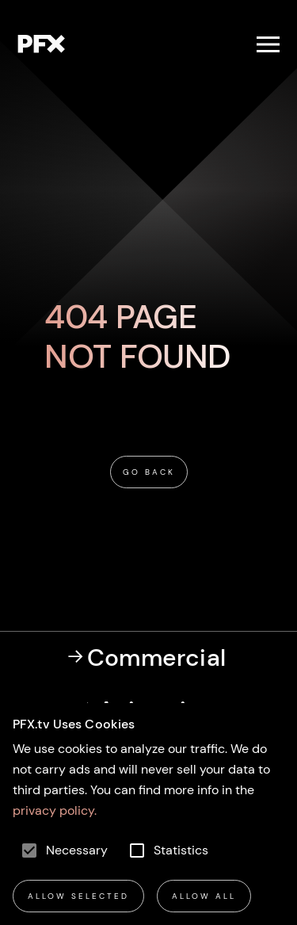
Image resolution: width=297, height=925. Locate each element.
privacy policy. (55, 810)
